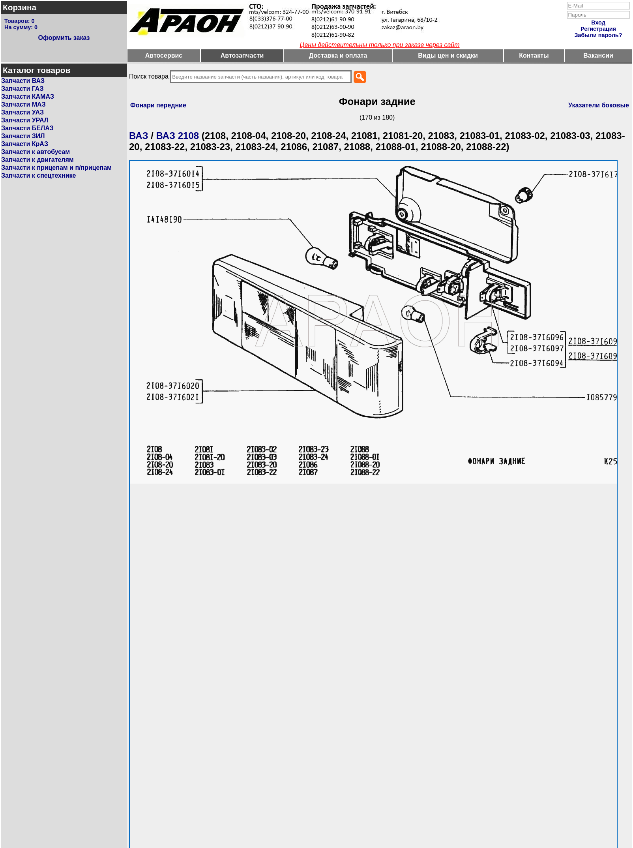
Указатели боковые (598, 105)
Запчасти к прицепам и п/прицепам (56, 167)
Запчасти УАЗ (22, 112)
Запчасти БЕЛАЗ (27, 128)
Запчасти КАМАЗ (27, 96)
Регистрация (598, 29)
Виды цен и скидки (448, 55)
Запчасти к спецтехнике (38, 175)
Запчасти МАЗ (23, 104)
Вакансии (598, 55)
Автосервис (164, 55)
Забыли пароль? (598, 35)
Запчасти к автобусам (35, 151)
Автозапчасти (242, 55)
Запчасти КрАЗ (24, 144)
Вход (598, 22)
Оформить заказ (64, 37)
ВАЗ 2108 (177, 135)
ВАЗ (138, 135)
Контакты (534, 55)
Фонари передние (158, 105)
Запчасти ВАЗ (23, 80)
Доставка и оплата (338, 55)
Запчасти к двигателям (37, 159)
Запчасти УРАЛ (25, 120)
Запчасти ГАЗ (22, 88)
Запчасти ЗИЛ (23, 136)
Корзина (19, 7)
